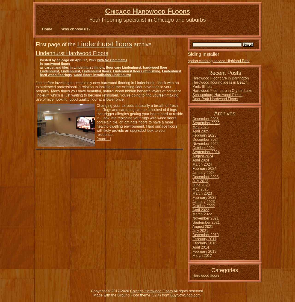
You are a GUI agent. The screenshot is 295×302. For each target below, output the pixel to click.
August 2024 (202, 156)
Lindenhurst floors (104, 44)
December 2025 (205, 119)
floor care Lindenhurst (123, 67)
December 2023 (205, 177)
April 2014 (200, 247)
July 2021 (200, 231)
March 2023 (202, 193)
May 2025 (200, 127)
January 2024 (203, 173)
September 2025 (206, 123)
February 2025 (204, 135)
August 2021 (202, 227)
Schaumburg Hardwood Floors (217, 95)
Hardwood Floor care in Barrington (220, 78)
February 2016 (204, 243)
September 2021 (206, 222)
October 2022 (203, 206)
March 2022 (202, 214)
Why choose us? (76, 29)
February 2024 (204, 168)
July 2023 (200, 181)
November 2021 (205, 218)
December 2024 (205, 139)
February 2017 (204, 239)
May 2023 (200, 189)
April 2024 (200, 160)
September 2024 (206, 152)
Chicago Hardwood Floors (147, 11)
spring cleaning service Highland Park (219, 61)
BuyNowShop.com (185, 295)
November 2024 (205, 144)
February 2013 (204, 251)
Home (47, 29)
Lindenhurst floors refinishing (136, 71)
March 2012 (202, 256)
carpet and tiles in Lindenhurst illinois (74, 67)
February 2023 (204, 197)
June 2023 (201, 185)
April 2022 (200, 210)
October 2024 (203, 148)
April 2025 (200, 131)
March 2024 (202, 164)
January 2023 (203, 202)
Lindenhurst (70, 71)
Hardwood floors (57, 64)
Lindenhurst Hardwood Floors (72, 53)
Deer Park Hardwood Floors (215, 99)
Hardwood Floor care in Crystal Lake (222, 91)
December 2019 (205, 235)
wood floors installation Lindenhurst (102, 75)
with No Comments (112, 60)
